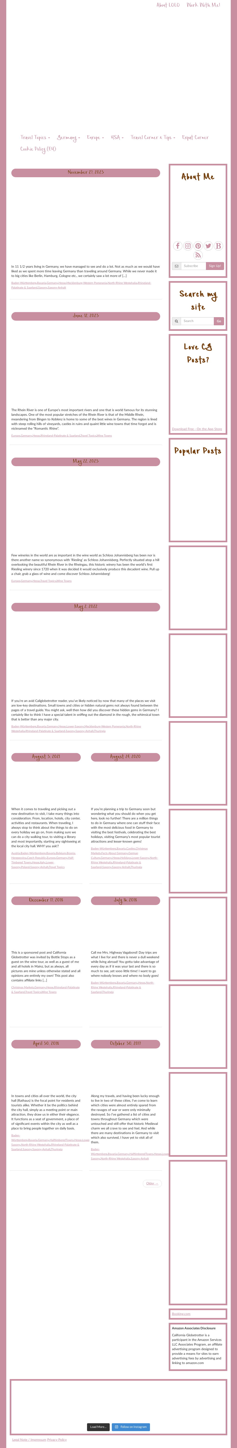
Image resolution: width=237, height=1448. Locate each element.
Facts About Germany (114, 853)
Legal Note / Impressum (29, 1440)
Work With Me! (203, 5)
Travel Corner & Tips (153, 138)
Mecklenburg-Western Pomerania (86, 283)
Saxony (42, 287)
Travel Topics (35, 138)
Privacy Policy (57, 1440)
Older (152, 1183)
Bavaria (41, 283)
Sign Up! (215, 266)
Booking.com (181, 1314)
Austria (15, 853)
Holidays (125, 857)
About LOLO (168, 5)
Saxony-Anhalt (57, 287)
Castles (130, 848)
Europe (95, 138)
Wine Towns (104, 435)
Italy (42, 862)
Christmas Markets (22, 987)
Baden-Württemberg (23, 283)
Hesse (62, 283)
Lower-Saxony (75, 726)
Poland (25, 867)
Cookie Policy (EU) (38, 149)
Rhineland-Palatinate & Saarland (60, 435)
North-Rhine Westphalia (122, 283)
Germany (68, 138)
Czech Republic (36, 857)
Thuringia (100, 731)
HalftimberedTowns (62, 1140)
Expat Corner (195, 138)
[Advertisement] (198, 1232)
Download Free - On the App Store (198, 400)
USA (117, 138)
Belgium (61, 853)
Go (219, 321)
